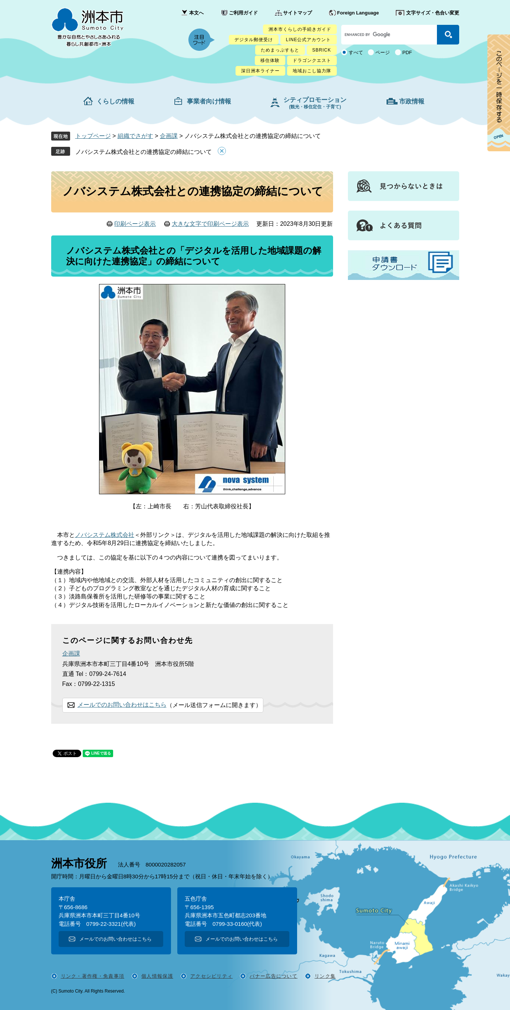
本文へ (196, 13)
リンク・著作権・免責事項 (93, 976)
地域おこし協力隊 (312, 70)
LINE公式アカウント (308, 39)
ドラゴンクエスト (312, 60)
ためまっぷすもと (280, 50)
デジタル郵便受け (253, 39)
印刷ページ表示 (135, 224)
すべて (356, 52)
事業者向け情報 (209, 101)
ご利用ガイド (243, 13)
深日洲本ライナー (260, 70)
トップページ (93, 136)
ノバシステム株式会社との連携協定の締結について (143, 152)
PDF (407, 52)
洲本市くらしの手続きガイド (300, 29)
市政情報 (411, 101)
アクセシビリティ (211, 976)
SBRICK (321, 50)
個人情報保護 (157, 976)
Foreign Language (358, 13)
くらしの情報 (115, 101)
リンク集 (325, 976)
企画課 (169, 136)
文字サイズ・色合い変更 (432, 13)
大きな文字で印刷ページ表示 (210, 224)
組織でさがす (135, 136)
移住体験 (270, 60)
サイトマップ (297, 13)
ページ (382, 52)
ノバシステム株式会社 (104, 535)
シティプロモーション (314, 102)
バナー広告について (273, 976)
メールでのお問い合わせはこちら (122, 705)
